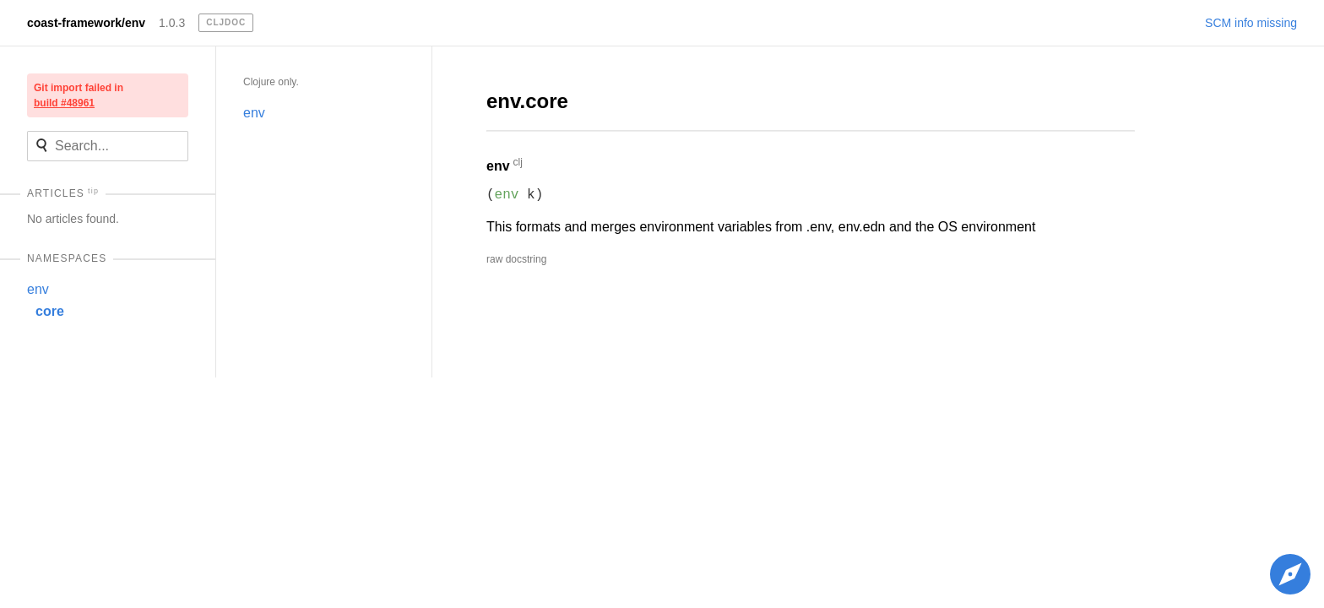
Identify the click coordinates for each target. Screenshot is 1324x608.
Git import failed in (78, 95)
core (49, 311)
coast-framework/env (86, 23)
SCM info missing (1251, 23)
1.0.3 (172, 23)
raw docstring (516, 259)
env (38, 289)
